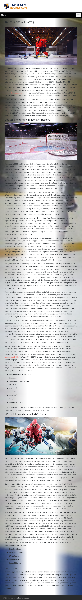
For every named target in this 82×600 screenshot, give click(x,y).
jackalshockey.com (23, 598)
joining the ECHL (11, 357)
